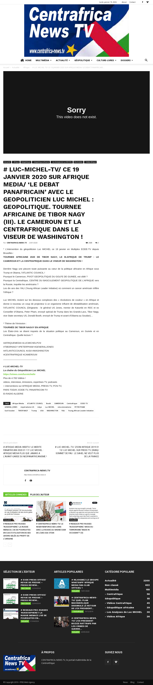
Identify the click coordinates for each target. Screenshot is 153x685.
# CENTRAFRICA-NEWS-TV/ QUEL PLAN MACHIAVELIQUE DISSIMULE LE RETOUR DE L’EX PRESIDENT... (84, 603)
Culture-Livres (106, 60)
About (124, 2)
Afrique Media (18, 403)
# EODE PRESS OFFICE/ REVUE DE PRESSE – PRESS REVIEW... (33, 582)
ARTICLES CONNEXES (16, 494)
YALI (63, 410)
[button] (146, 60)
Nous (125, 682)
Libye (40, 407)
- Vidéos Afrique (90, 162)
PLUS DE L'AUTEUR (39, 494)
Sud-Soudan (10, 410)
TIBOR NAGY (23, 410)
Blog (132, 682)
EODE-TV (84, 403)
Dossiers (127, 60)
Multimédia (44, 60)
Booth (48, 403)
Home (26, 60)
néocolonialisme (64, 407)
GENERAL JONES (11, 407)
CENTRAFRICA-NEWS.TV (17, 243)
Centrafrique (72, 403)
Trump (34, 410)
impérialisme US (27, 407)
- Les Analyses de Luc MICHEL (62, 162)
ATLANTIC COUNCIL (35, 403)
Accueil (6, 67)
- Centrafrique (77, 611)
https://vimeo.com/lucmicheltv (19, 374)
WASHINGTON (52, 410)
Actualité (63, 60)
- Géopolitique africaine (41, 162)
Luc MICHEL (49, 407)
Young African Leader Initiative (81, 410)
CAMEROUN (59, 403)
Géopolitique (83, 60)
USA (41, 410)
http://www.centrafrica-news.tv (35, 475)
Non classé (26, 588)
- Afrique (26, 67)
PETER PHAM (80, 407)
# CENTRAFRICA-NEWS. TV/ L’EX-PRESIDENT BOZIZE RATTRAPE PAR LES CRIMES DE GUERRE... (84, 623)
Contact (132, 2)
